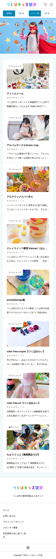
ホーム (6, 510)
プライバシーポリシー (13, 522)
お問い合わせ (9, 516)
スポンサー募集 (10, 527)
